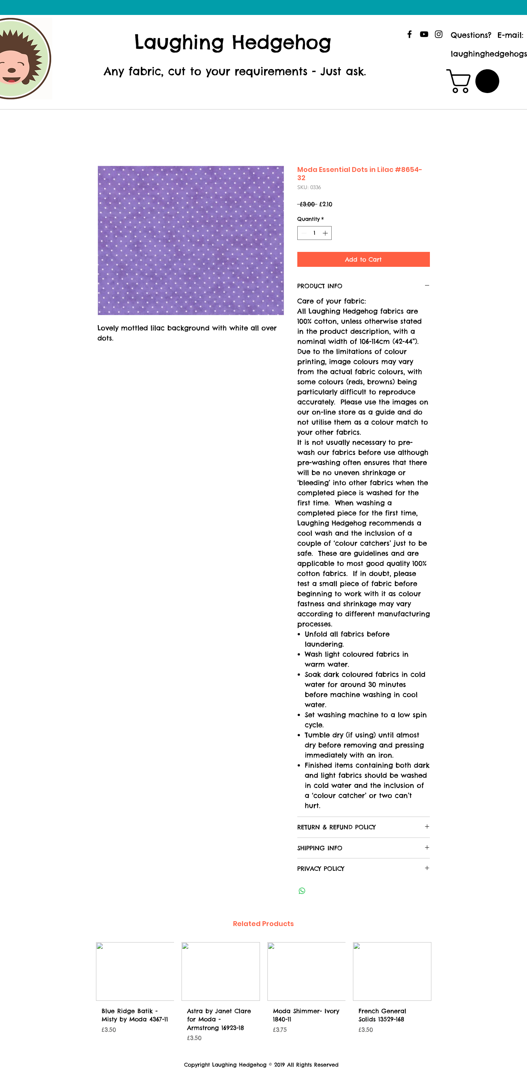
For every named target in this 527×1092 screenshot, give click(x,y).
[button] (475, 81)
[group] (264, 995)
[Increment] (326, 233)
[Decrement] (303, 233)
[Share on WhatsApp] (302, 890)
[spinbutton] (314, 233)
